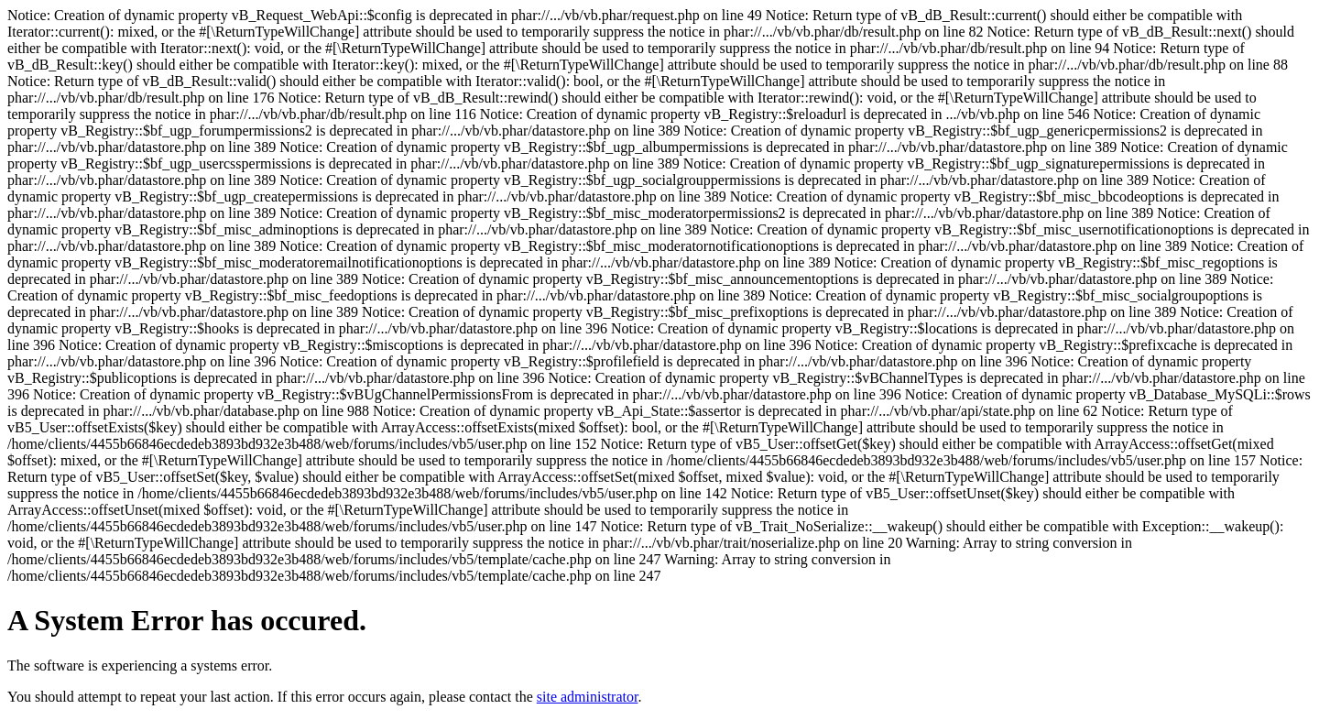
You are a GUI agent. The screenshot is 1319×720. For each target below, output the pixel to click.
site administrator (587, 696)
